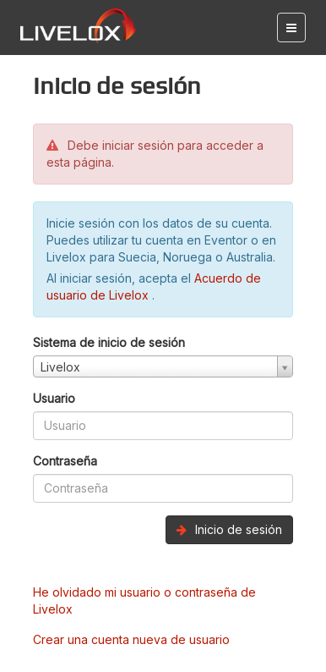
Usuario (54, 398)
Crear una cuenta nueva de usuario (131, 639)
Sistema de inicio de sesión (109, 342)
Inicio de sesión (229, 529)
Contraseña (65, 461)
